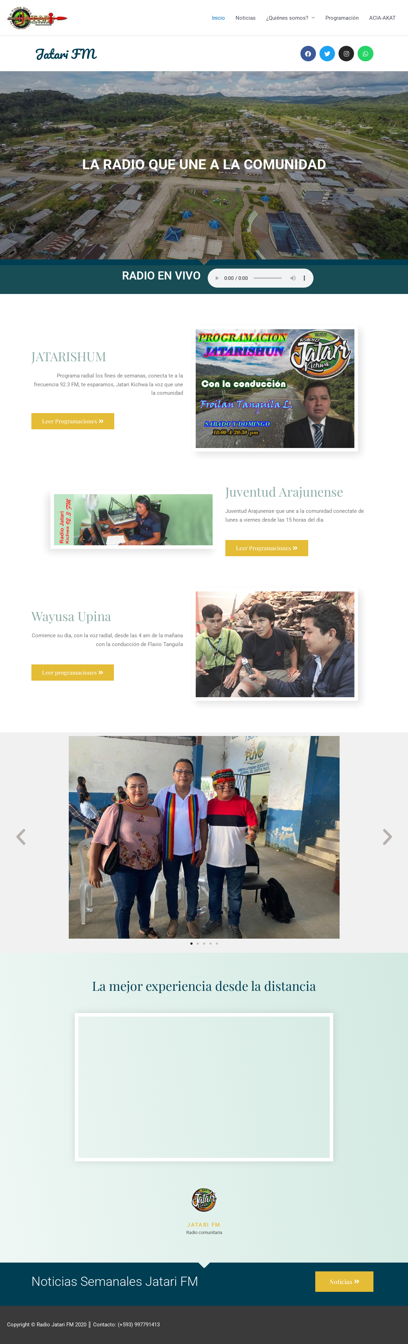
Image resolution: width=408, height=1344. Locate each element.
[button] (20, 837)
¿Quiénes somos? (287, 18)
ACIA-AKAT (382, 18)
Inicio (218, 18)
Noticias (246, 18)
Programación (342, 18)
